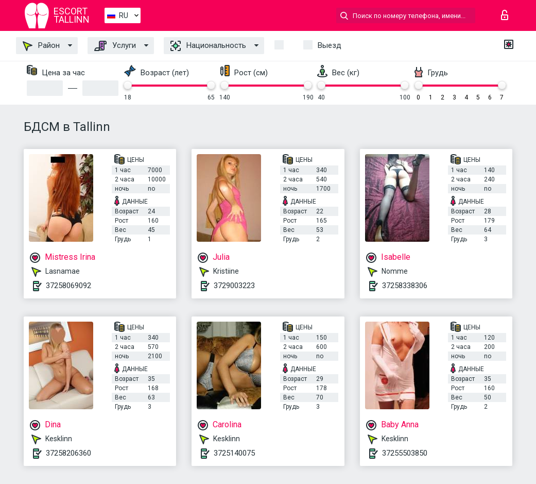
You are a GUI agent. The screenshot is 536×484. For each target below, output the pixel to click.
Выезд (329, 45)
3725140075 (234, 453)
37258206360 (68, 453)
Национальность (208, 46)
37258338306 (404, 285)
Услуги (115, 46)
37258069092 (68, 285)
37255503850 (404, 453)
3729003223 (234, 285)
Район (41, 46)
